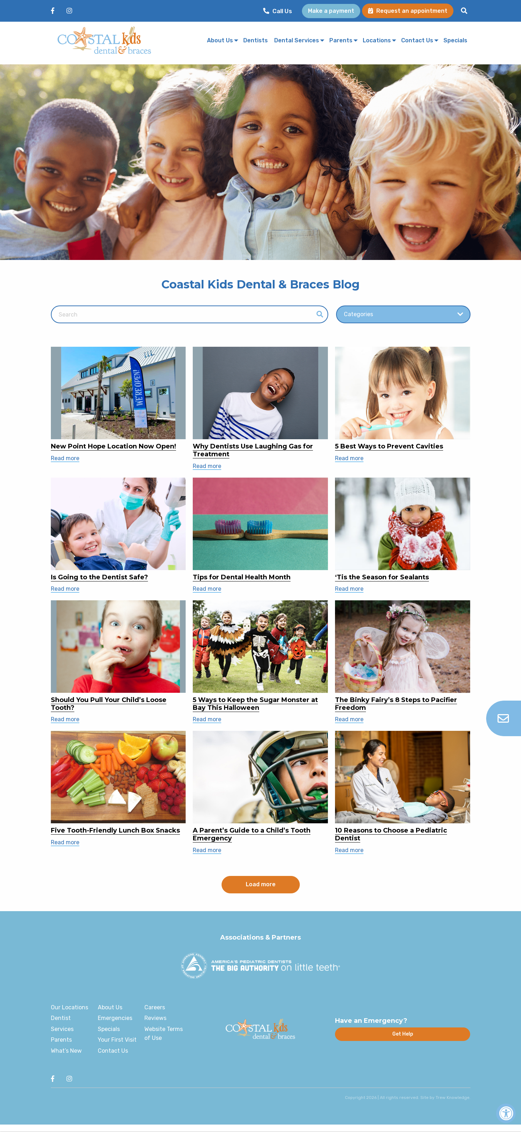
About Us (220, 41)
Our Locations (69, 1007)
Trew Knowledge (452, 1097)
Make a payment (331, 10)
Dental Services (296, 41)
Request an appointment (407, 10)
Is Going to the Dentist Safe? (99, 577)
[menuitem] (279, 11)
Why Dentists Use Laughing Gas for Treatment (253, 450)
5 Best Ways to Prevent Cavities (389, 446)
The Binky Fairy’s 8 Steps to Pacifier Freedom (396, 704)
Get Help (402, 1034)
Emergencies (115, 1018)
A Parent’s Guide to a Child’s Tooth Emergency (251, 834)
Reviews (155, 1018)
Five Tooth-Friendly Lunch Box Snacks (115, 830)
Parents (340, 41)
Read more (65, 458)
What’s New (66, 1050)
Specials (455, 41)
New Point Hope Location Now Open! (113, 446)
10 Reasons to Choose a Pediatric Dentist (391, 834)
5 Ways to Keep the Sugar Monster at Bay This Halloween (255, 704)
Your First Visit (117, 1039)
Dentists (255, 41)
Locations (377, 41)
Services (62, 1029)
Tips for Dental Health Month (242, 577)
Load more (261, 884)
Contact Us (417, 41)
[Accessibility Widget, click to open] (506, 1113)
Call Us (277, 11)
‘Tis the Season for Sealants (382, 577)
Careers (154, 1007)
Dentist (61, 1018)
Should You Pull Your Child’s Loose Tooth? (108, 704)
